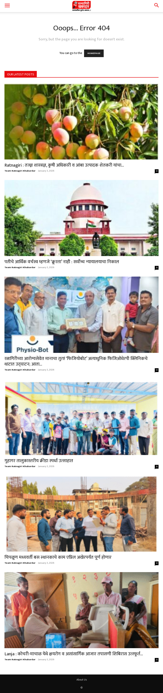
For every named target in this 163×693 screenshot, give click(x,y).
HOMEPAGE (93, 53)
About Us (81, 680)
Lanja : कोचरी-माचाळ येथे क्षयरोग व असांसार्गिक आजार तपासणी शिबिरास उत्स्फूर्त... (73, 654)
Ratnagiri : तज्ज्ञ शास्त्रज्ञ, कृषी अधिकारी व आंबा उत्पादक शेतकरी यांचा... (64, 165)
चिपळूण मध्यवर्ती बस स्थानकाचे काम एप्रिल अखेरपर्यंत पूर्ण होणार (57, 557)
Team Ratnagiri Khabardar (19, 171)
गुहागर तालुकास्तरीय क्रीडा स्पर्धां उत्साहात (38, 461)
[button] (7, 6)
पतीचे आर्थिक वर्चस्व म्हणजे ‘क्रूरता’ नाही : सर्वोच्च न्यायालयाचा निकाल (61, 262)
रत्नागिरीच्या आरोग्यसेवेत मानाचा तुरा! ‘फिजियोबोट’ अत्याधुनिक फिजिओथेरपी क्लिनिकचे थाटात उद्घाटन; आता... (76, 361)
